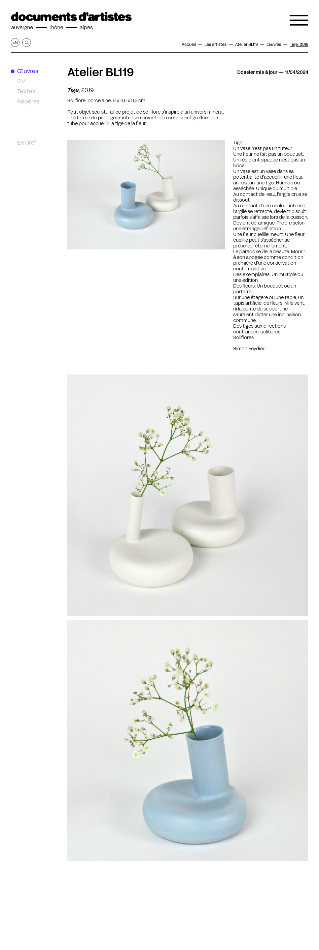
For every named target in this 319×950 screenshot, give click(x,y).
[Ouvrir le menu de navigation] (298, 20)
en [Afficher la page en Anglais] (15, 42)
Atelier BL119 (100, 72)
